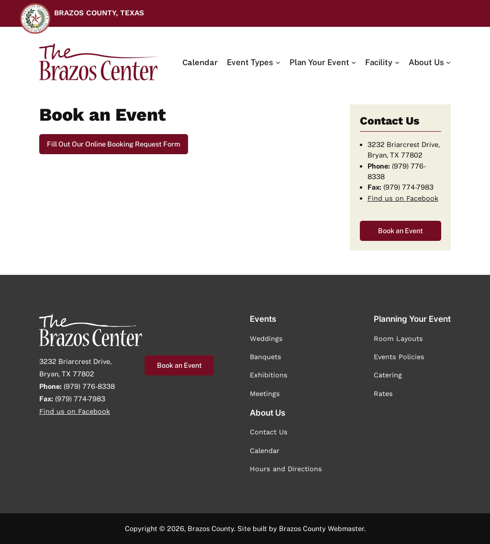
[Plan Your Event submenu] (323, 62)
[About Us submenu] (430, 62)
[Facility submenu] (382, 62)
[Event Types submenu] (253, 62)
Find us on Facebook (403, 198)
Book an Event (400, 231)
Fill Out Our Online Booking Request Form (113, 144)
